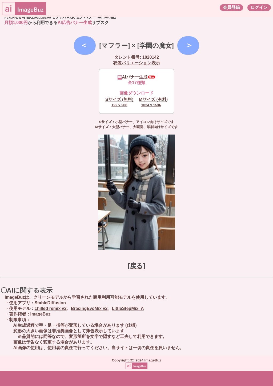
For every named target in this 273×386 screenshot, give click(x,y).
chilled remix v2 (51, 308)
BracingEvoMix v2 (89, 308)
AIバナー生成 (132, 77)
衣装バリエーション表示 (136, 63)
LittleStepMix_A (128, 308)
